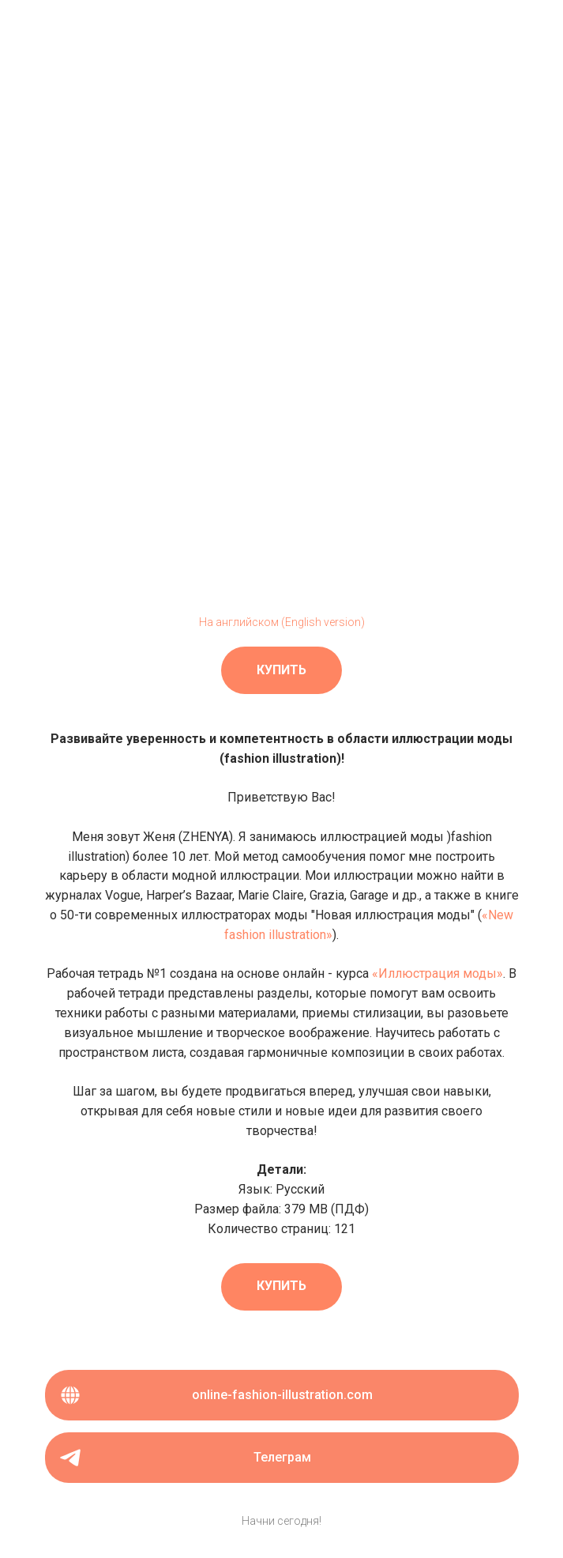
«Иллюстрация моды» (437, 973)
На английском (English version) (282, 622)
